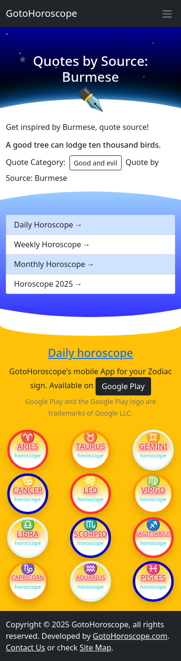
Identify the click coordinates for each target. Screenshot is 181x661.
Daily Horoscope (43, 224)
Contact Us (25, 647)
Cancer (27, 490)
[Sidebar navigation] (167, 13)
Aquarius (90, 578)
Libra (28, 534)
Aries (28, 446)
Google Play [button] (123, 386)
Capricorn (27, 578)
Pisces (153, 578)
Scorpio (90, 534)
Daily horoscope (90, 353)
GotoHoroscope (41, 13)
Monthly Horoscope (49, 264)
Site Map (95, 647)
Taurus (90, 446)
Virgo (153, 490)
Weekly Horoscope (47, 244)
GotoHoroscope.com (130, 636)
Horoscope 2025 (43, 284)
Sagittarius (153, 534)
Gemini (153, 446)
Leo (90, 490)
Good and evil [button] (95, 162)
